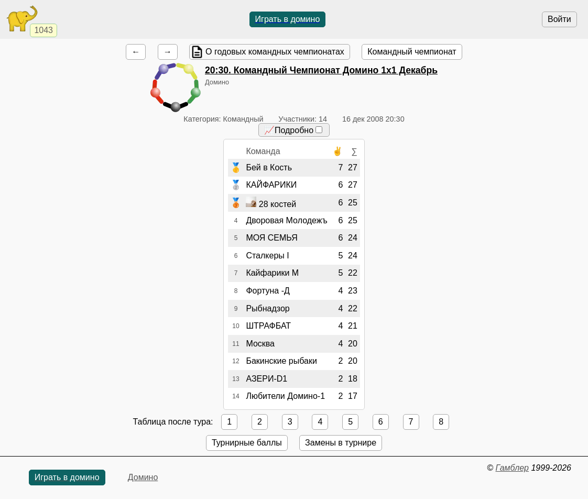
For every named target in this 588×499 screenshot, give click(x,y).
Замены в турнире (340, 442)
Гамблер (512, 467)
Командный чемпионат (411, 51)
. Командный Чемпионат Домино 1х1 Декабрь (321, 70)
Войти (559, 19)
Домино (143, 477)
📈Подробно (293, 130)
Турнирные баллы (247, 442)
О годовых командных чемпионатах (274, 51)
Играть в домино (287, 19)
